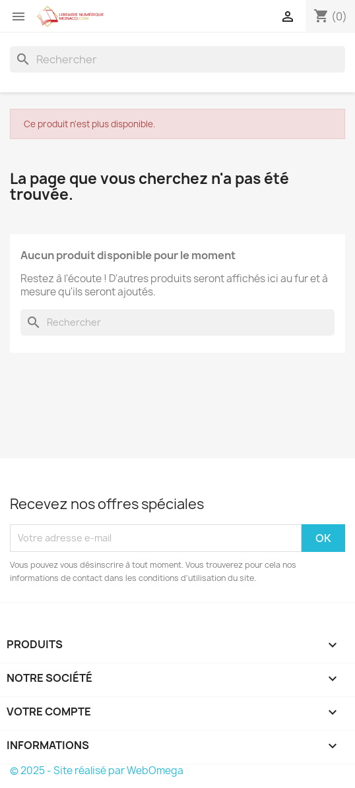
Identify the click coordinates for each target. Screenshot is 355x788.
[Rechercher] (177, 59)
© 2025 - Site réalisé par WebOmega (96, 770)
